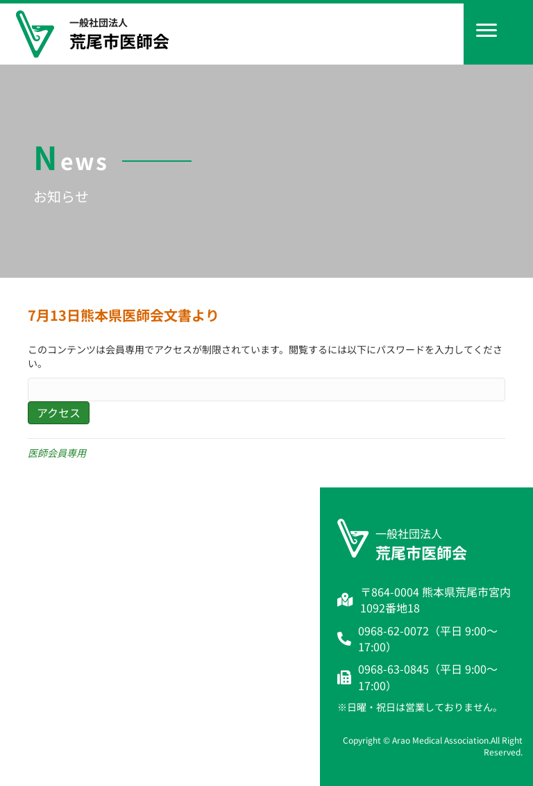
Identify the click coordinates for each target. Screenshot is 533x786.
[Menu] (486, 30)
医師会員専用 (57, 453)
